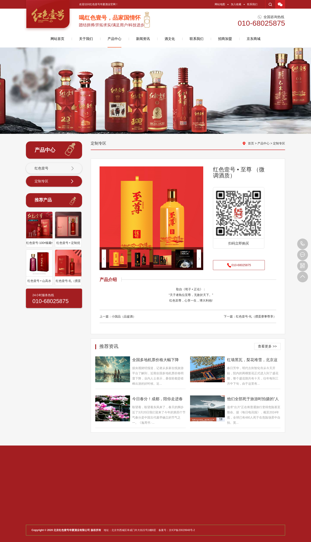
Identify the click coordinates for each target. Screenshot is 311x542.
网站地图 (220, 4)
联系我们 (252, 4)
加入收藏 (236, 4)
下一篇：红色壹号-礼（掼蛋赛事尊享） (250, 316)
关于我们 (86, 39)
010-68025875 (302, 244)
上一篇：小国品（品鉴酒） (118, 316)
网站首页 (57, 39)
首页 (251, 143)
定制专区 (54, 181)
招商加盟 (225, 39)
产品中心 (114, 42)
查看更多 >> (267, 346)
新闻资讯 (143, 39)
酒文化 (170, 39)
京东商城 (253, 39)
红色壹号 (54, 168)
